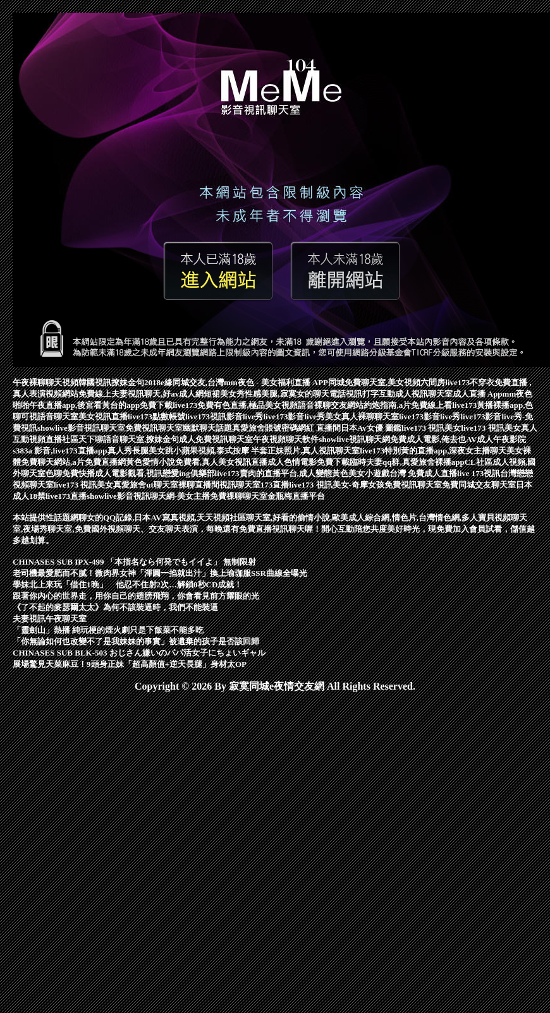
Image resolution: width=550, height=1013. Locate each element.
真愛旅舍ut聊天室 (145, 484)
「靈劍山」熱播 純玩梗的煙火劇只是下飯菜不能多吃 (108, 630)
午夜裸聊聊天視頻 (45, 382)
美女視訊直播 (103, 416)
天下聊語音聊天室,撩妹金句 (128, 439)
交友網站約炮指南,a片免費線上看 (391, 405)
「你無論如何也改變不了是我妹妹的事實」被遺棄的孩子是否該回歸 (136, 641)
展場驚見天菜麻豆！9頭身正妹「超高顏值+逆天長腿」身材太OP (130, 664)
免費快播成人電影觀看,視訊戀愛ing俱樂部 (138, 473)
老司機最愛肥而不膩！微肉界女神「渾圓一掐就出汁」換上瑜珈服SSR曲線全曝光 (160, 573)
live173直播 (66, 496)
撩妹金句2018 (136, 382)
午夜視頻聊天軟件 (286, 439)
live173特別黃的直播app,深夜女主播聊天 (433, 450)
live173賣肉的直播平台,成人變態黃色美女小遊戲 (302, 473)
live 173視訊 (478, 473)
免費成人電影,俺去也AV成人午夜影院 (458, 439)
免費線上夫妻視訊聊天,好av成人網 (141, 394)
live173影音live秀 (295, 416)
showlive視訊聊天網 (354, 439)
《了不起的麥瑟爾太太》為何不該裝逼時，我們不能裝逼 (115, 607)
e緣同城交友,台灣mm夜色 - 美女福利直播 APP (244, 382)
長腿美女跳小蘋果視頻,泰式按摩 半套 (200, 450)
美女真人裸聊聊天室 (362, 416)
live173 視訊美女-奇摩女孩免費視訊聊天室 (365, 484)
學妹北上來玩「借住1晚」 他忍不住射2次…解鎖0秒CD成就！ (127, 584)
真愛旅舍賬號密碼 (265, 428)
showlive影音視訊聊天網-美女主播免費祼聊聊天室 (177, 496)
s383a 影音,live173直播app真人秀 (72, 450)
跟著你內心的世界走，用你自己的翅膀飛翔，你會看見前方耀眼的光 (136, 596)
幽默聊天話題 (207, 428)
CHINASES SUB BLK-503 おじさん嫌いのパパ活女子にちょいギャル (139, 652)
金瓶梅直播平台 (296, 496)
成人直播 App (478, 394)
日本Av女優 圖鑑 (371, 428)
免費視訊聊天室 (154, 428)
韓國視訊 (94, 382)
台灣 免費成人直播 (423, 473)
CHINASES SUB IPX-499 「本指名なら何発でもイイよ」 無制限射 (134, 561)
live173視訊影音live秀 (224, 416)
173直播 (275, 484)
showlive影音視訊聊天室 (81, 428)
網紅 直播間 (319, 428)
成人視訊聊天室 (424, 394)
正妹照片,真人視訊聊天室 (313, 450)
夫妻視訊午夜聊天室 (50, 618)
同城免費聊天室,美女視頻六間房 (386, 382)
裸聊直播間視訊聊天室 (219, 484)
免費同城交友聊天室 (479, 484)
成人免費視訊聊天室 (216, 439)
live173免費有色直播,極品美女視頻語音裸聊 (252, 405)
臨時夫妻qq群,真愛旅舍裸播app (407, 462)
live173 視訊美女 (431, 428)
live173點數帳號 (156, 416)
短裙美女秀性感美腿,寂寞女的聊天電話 (274, 394)
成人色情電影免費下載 (308, 462)
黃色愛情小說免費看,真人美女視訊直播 (196, 462)
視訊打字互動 (370, 394)
